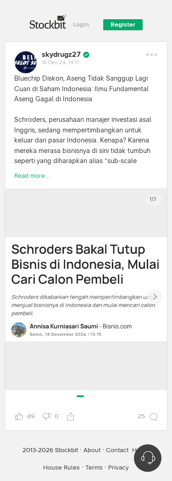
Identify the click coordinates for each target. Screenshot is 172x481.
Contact (117, 450)
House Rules (61, 468)
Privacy (118, 468)
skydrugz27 (61, 54)
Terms (94, 468)
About (91, 450)
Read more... (32, 176)
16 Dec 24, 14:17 (60, 63)
